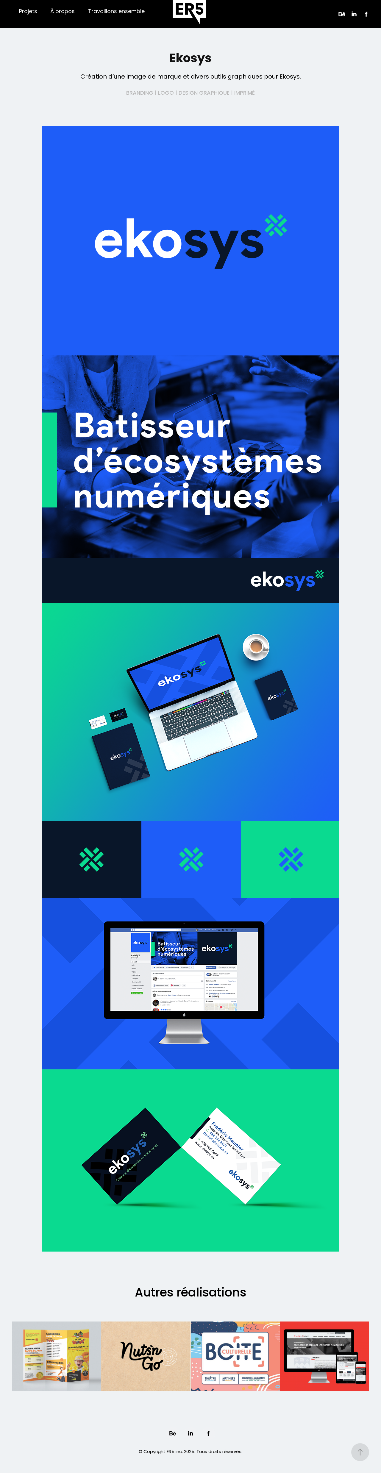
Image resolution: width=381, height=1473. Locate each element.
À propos (62, 11)
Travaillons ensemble (116, 11)
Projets (28, 11)
